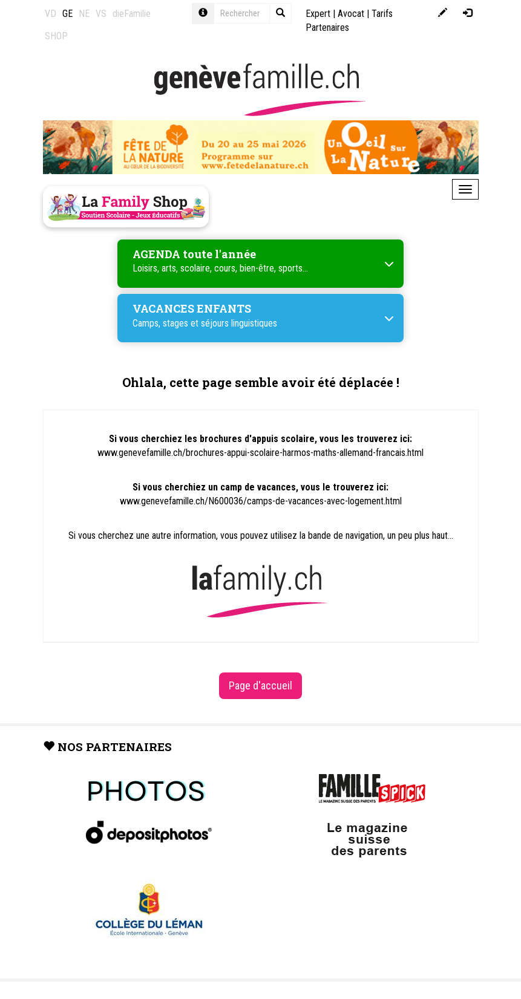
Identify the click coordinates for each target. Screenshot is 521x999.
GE (67, 13)
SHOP (56, 36)
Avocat (351, 13)
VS (101, 13)
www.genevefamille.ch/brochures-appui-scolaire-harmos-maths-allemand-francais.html (260, 452)
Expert (318, 13)
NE (84, 13)
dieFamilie (132, 13)
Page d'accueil (260, 685)
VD (50, 13)
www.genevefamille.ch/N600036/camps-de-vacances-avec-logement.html (261, 501)
